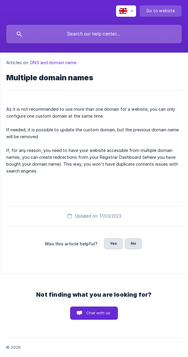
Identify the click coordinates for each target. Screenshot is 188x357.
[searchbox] (94, 34)
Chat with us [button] (98, 312)
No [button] (133, 243)
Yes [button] (113, 243)
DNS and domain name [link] (53, 62)
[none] (126, 11)
